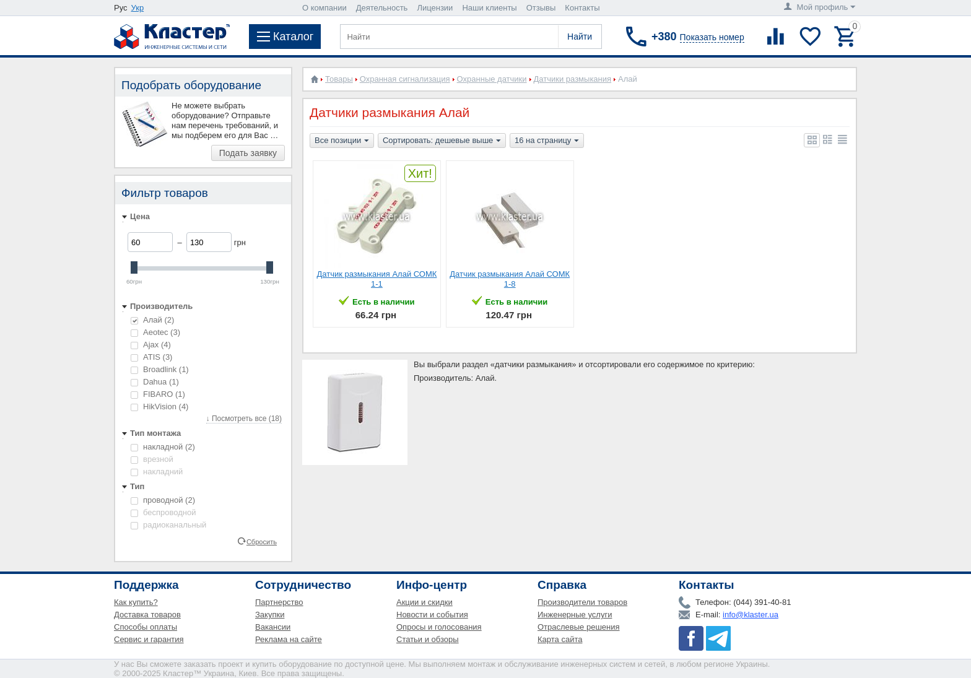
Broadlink (160, 369)
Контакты (582, 7)
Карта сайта (560, 639)
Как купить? (136, 602)
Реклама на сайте (288, 639)
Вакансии (272, 627)
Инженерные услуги (575, 614)
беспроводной (163, 512)
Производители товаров (582, 602)
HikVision (159, 406)
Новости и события (432, 614)
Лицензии (435, 7)
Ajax (151, 344)
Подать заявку (248, 153)
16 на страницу (547, 141)
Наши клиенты (489, 7)
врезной (152, 459)
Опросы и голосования (439, 627)
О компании (324, 7)
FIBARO (158, 394)
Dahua (155, 381)
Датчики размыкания (573, 79)
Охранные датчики (492, 79)
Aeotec (155, 332)
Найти (579, 36)
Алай (152, 319)
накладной (163, 446)
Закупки (269, 614)
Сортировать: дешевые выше (442, 141)
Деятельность (382, 7)
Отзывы (541, 7)
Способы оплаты (145, 627)
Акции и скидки (424, 602)
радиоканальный (168, 524)
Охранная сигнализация (405, 79)
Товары (339, 79)
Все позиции (342, 141)
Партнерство (279, 602)
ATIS (151, 357)
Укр (137, 7)
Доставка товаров (147, 614)
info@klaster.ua (750, 614)
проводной (163, 500)
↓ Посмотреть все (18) (244, 418)
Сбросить (261, 541)
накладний (157, 471)
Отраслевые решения (579, 627)
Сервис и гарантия (149, 639)
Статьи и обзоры (427, 639)
